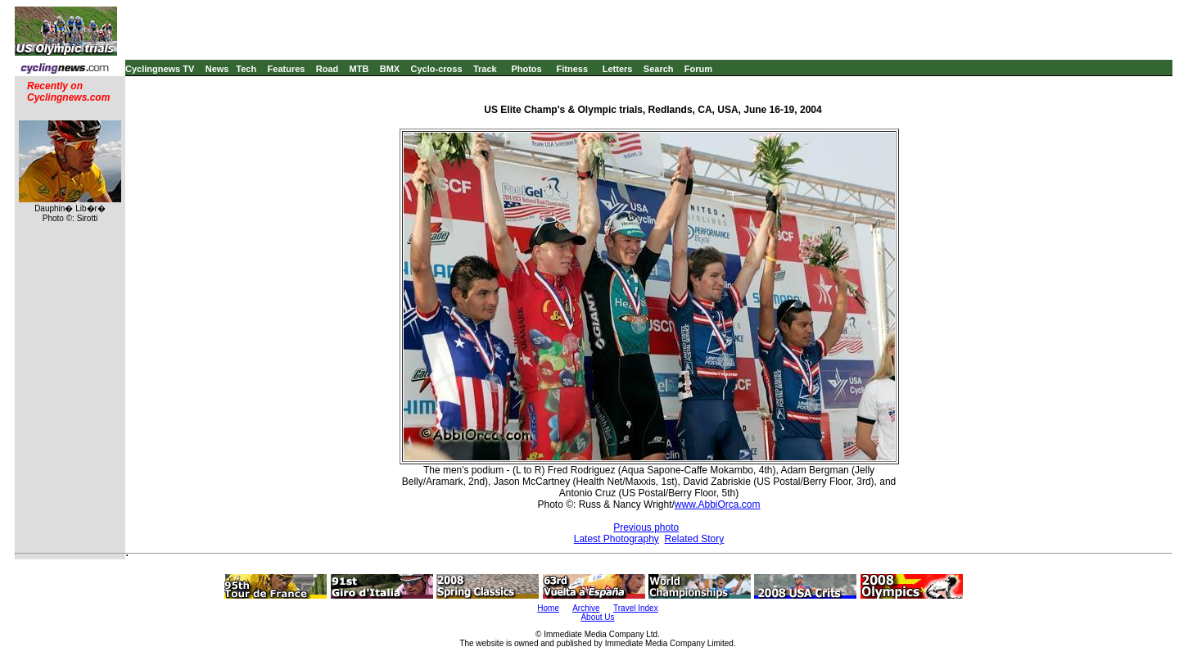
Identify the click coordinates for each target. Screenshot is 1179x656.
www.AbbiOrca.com (718, 504)
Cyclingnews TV (159, 69)
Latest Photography (616, 539)
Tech (246, 69)
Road (327, 69)
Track (485, 69)
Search (659, 69)
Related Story (695, 539)
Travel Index (635, 608)
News (217, 69)
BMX (390, 69)
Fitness (572, 69)
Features (286, 69)
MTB (359, 69)
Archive (585, 608)
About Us (597, 617)
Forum (698, 69)
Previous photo (646, 527)
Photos (526, 69)
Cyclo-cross (437, 69)
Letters (618, 69)
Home (548, 608)
